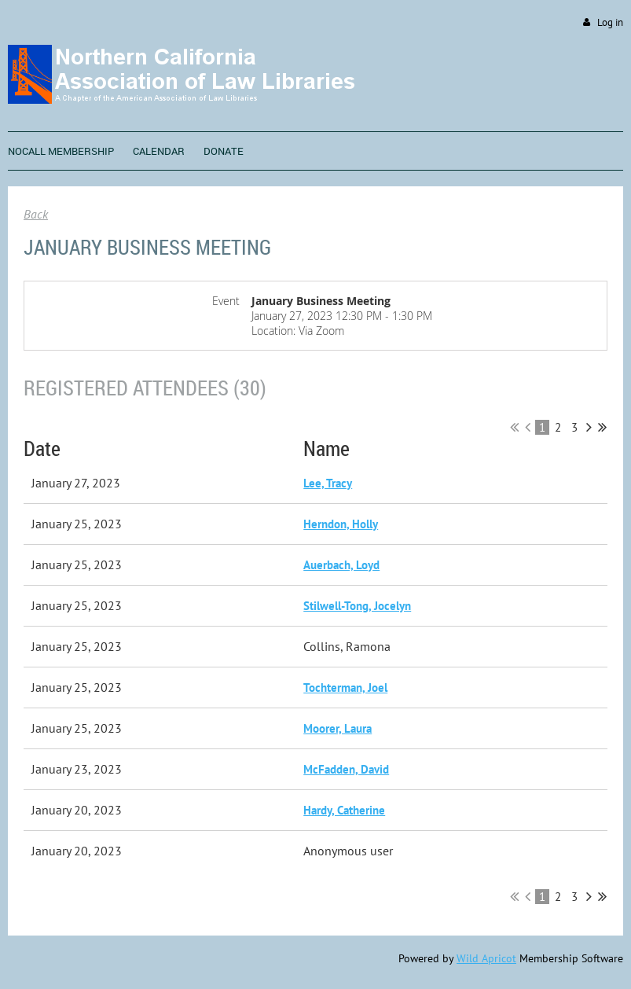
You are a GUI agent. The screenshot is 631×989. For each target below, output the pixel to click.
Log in (610, 22)
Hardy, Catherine (344, 810)
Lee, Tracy (327, 483)
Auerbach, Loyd (341, 564)
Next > (589, 427)
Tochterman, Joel (345, 687)
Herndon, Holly (340, 524)
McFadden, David (346, 769)
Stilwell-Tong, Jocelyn (357, 605)
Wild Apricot (486, 958)
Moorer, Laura (337, 728)
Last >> (602, 427)
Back (36, 214)
